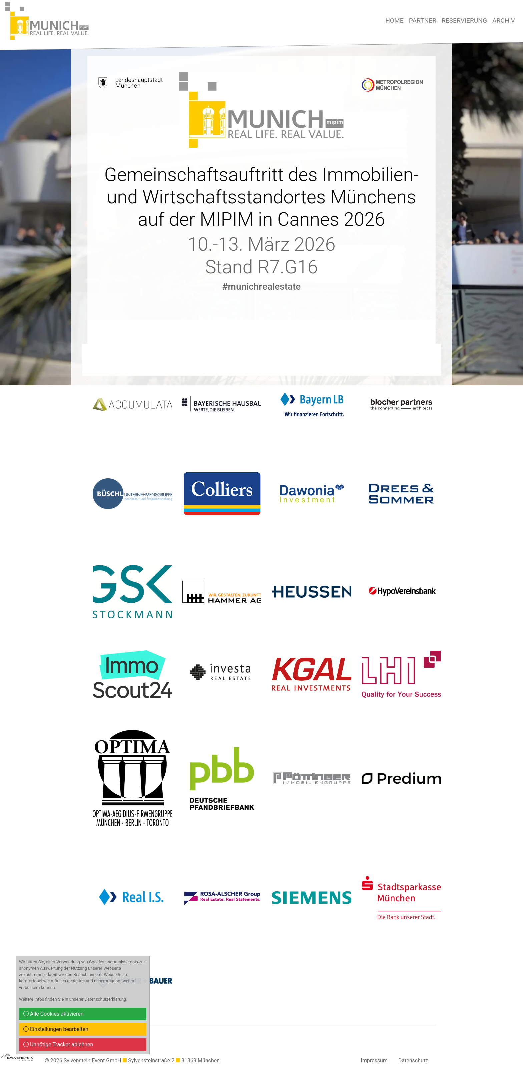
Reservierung (464, 20)
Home (394, 20)
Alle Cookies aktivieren (53, 1014)
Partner (422, 20)
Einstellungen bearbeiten (55, 1029)
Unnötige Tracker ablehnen (58, 1044)
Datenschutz (413, 1060)
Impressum (374, 1060)
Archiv (503, 20)
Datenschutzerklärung (105, 999)
